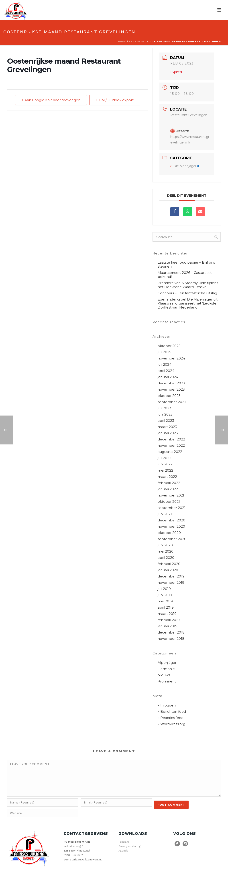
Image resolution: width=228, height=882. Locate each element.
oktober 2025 (169, 346)
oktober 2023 (169, 396)
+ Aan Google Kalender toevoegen (51, 100)
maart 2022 (167, 477)
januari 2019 (167, 626)
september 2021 (171, 508)
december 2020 (171, 520)
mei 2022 (165, 470)
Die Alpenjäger (184, 166)
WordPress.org (171, 724)
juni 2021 (165, 514)
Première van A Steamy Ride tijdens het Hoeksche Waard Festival (188, 285)
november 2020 (171, 527)
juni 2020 (165, 545)
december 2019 (171, 576)
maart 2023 (167, 427)
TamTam (123, 841)
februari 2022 (169, 483)
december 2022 (171, 439)
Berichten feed (172, 712)
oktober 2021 (169, 502)
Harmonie (166, 669)
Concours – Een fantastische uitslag (187, 293)
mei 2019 (165, 601)
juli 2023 (164, 408)
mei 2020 (165, 551)
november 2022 (171, 446)
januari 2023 (168, 433)
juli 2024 (164, 365)
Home (122, 41)
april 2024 (166, 371)
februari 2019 (169, 620)
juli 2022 (164, 458)
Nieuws (164, 675)
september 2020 (172, 539)
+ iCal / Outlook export (115, 100)
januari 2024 (168, 377)
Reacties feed (170, 718)
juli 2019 (164, 589)
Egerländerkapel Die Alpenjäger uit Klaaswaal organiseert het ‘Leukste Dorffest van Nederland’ (188, 303)
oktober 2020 (169, 533)
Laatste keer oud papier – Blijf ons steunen (186, 264)
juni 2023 (165, 414)
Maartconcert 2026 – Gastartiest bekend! (185, 275)
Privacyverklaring (129, 846)
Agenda (123, 850)
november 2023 (171, 390)
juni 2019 (165, 595)
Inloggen (167, 705)
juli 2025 (164, 352)
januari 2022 (168, 489)
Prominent (167, 681)
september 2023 (172, 402)
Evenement (137, 41)
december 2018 (171, 632)
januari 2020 (168, 570)
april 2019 (166, 607)
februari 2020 (169, 564)
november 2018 (171, 639)
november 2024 (171, 358)
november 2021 (171, 495)
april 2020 (166, 558)
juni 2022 (165, 464)
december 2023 (171, 383)
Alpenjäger (167, 663)
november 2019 (171, 583)
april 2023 (166, 421)
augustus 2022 (170, 452)
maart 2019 (167, 614)
